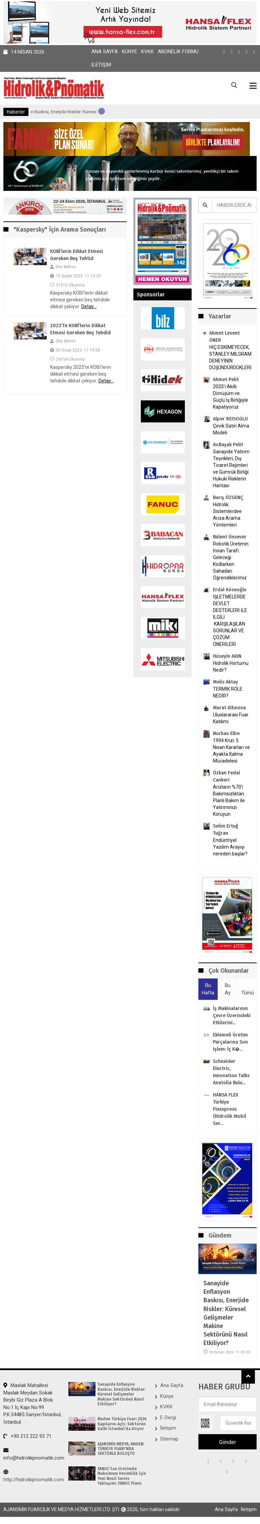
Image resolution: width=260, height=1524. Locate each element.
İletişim (101, 65)
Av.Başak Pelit (228, 445)
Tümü (247, 993)
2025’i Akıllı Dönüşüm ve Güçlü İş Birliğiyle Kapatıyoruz (230, 397)
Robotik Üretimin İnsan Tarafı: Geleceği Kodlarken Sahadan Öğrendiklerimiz (230, 560)
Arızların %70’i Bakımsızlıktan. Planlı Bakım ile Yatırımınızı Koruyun (229, 800)
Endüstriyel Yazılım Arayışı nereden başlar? (230, 846)
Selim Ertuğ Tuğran (225, 829)
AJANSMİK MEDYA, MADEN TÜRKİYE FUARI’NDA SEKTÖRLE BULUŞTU (121, 1449)
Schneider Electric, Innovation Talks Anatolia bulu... (231, 1072)
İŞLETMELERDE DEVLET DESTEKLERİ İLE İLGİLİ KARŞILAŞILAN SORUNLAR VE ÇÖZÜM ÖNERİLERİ (230, 620)
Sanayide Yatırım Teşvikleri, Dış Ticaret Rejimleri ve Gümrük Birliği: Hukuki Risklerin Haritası (231, 468)
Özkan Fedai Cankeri (226, 776)
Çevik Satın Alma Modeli (231, 429)
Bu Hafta (208, 988)
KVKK (147, 51)
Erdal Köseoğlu (229, 590)
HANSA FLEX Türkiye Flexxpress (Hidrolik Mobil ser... (229, 1109)
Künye (129, 51)
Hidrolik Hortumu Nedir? (230, 666)
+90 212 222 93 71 (27, 1436)
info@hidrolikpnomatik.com (33, 1454)
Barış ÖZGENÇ (228, 497)
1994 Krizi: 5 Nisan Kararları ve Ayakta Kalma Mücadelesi (231, 751)
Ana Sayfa (104, 51)
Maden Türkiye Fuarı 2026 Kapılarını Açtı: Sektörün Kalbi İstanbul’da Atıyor (122, 1424)
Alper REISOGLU (230, 419)
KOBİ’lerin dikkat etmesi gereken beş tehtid (76, 255)
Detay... (88, 306)
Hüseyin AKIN (227, 656)
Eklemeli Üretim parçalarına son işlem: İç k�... (230, 1042)
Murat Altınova (229, 708)
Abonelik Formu (178, 51)
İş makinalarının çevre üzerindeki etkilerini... (232, 1016)
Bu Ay (228, 988)
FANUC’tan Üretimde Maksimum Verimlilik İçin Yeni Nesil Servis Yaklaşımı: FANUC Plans (122, 1476)
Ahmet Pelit (226, 379)
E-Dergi (168, 1417)
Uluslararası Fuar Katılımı (230, 718)
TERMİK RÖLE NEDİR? (227, 692)
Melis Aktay (225, 682)
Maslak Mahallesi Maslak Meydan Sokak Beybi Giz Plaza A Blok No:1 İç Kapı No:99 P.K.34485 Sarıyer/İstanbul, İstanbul (32, 1403)
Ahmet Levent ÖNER (224, 336)
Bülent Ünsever (229, 537)
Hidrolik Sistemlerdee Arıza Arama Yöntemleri (227, 515)
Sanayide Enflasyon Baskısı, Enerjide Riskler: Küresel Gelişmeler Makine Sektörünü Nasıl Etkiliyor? (226, 1313)
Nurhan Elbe (226, 733)
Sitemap (169, 1439)
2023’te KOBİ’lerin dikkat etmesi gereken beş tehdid (80, 329)
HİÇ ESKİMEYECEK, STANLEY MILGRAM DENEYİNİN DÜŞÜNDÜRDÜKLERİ (230, 357)
